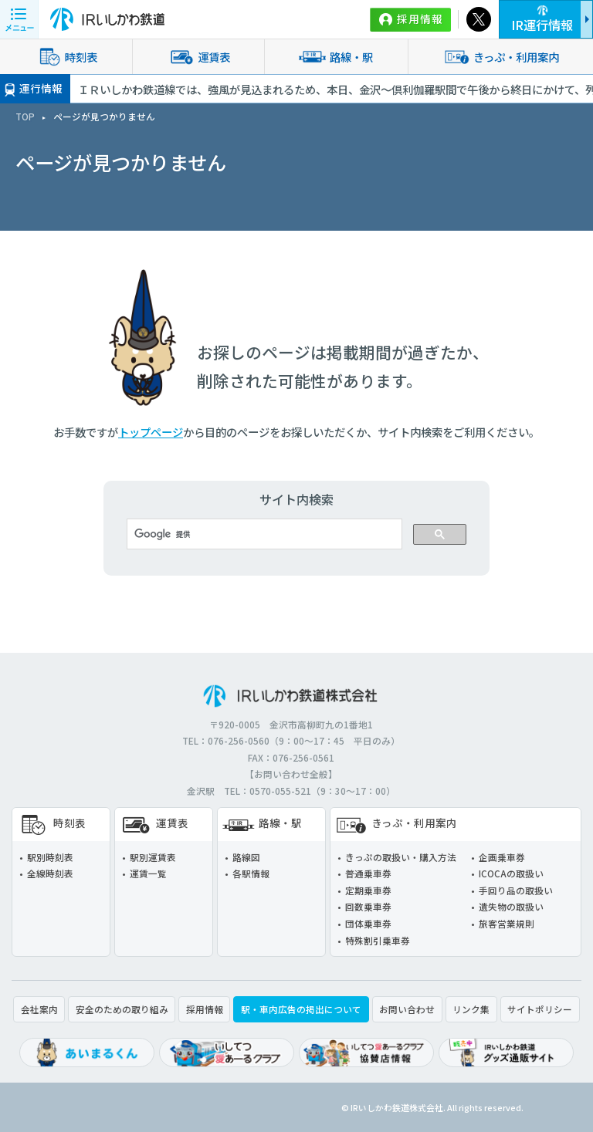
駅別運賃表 (153, 856)
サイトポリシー (539, 1008)
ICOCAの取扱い (511, 873)
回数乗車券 (368, 906)
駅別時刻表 (50, 856)
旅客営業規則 (506, 923)
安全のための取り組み (122, 1008)
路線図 (246, 856)
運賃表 (198, 56)
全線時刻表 (50, 873)
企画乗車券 (502, 856)
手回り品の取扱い (516, 890)
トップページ (150, 432)
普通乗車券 (368, 873)
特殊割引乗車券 (377, 940)
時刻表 (65, 56)
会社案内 (39, 1008)
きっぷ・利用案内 (500, 56)
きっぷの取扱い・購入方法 (400, 856)
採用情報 (420, 18)
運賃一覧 (148, 873)
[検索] (262, 534)
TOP (25, 116)
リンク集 (471, 1008)
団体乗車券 (368, 923)
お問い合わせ (407, 1008)
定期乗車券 (368, 890)
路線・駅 (336, 56)
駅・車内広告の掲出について (301, 1008)
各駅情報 (250, 873)
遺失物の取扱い (511, 906)
